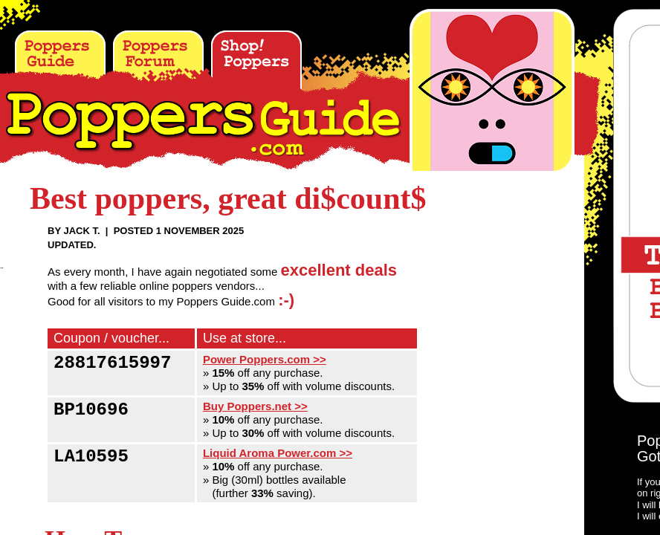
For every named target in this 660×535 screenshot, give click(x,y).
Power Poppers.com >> (264, 359)
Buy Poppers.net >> (255, 406)
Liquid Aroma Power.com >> (277, 453)
